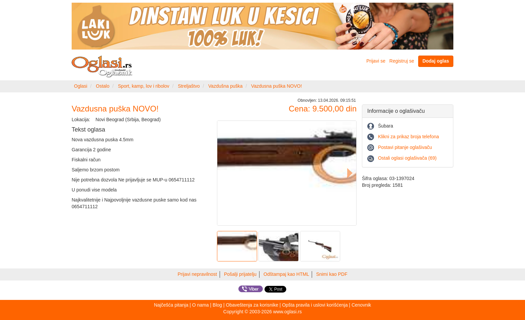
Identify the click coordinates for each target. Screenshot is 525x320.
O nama (200, 305)
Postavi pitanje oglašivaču (405, 147)
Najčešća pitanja (171, 305)
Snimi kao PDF (331, 274)
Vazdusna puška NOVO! (276, 86)
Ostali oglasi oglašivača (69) (407, 158)
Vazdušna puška (225, 86)
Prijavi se (375, 61)
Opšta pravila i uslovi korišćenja (315, 305)
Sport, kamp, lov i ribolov (143, 86)
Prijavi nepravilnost (197, 274)
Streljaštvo (189, 86)
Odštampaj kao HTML (286, 274)
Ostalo (102, 86)
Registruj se (401, 61)
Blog (217, 305)
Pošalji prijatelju (240, 274)
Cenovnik (361, 305)
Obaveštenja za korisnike (252, 305)
